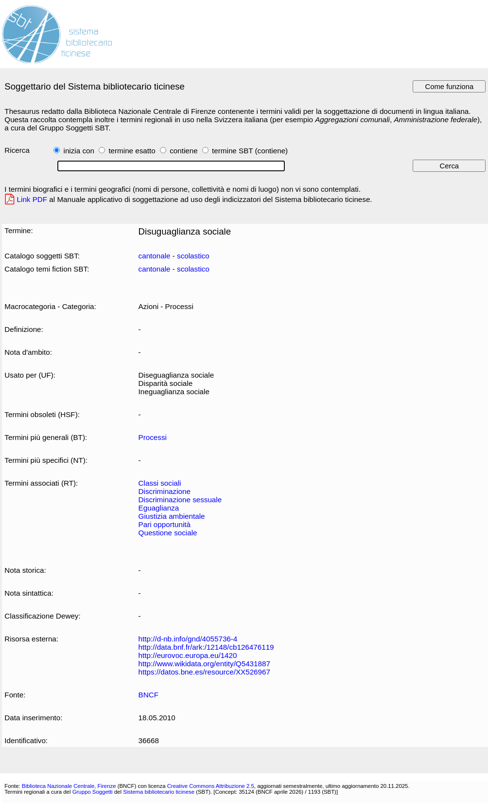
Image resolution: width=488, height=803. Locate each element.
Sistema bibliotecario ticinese (158, 792)
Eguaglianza (159, 508)
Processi (153, 437)
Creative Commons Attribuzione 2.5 (210, 786)
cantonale (155, 256)
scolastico (193, 256)
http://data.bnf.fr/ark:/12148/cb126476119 (206, 647)
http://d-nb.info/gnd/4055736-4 (188, 639)
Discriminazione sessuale (180, 499)
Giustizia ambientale (172, 516)
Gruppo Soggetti (92, 792)
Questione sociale (168, 533)
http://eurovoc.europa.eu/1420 (188, 655)
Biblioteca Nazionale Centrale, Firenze (69, 786)
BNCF (148, 695)
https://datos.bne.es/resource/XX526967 (204, 672)
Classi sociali (160, 483)
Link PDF (32, 199)
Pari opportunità (165, 524)
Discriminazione (165, 491)
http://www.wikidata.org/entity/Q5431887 (204, 663)
